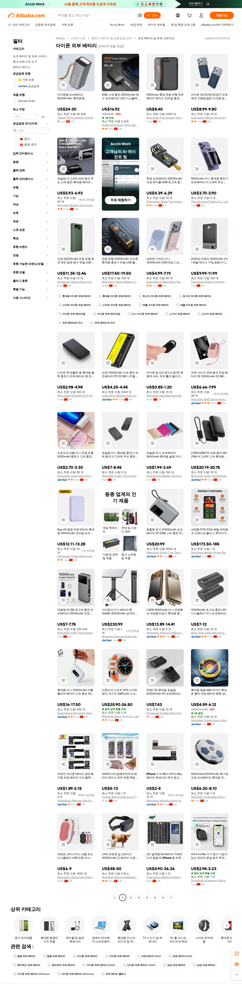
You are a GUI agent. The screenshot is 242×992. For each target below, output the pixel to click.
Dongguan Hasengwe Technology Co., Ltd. (76, 476)
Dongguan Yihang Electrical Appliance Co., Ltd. (76, 556)
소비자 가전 (78, 38)
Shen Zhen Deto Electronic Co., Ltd (209, 632)
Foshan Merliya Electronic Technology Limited (120, 797)
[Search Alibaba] (96, 15)
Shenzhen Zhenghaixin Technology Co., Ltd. (165, 117)
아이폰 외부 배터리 (85, 956)
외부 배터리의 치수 (70, 322)
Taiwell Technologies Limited (75, 117)
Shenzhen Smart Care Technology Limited (165, 552)
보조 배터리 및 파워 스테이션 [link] (156, 38)
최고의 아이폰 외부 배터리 (155, 296)
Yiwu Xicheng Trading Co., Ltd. (209, 201)
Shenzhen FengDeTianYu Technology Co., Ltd (76, 395)
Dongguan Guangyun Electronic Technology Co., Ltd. (209, 880)
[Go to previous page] (114, 897)
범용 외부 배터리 (24, 956)
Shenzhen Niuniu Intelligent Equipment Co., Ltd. (120, 877)
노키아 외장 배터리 (177, 314)
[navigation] (30, 468)
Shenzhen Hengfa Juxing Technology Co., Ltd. (165, 800)
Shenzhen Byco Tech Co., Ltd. (120, 716)
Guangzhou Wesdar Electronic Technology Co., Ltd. (120, 395)
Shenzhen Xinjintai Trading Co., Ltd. (165, 632)
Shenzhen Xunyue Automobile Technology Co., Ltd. (120, 636)
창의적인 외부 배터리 (26, 965)
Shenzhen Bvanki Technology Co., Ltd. (76, 205)
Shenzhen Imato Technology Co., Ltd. (120, 476)
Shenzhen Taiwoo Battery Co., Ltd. (120, 281)
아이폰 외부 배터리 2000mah (31, 974)
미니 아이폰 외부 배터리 (143, 314)
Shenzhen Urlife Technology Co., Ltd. (76, 632)
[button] (139, 15)
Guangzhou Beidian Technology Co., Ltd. (165, 476)
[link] (237, 953)
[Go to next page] (171, 897)
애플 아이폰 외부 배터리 (154, 305)
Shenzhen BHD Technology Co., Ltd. (209, 399)
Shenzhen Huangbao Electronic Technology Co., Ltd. (209, 797)
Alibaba (60, 38)
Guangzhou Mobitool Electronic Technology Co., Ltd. (165, 877)
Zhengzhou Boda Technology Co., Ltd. (165, 201)
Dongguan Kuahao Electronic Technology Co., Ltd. (165, 713)
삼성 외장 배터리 (174, 965)
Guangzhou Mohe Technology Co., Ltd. (209, 117)
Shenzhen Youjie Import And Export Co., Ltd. (209, 720)
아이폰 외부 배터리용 (71, 314)
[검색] (152, 15)
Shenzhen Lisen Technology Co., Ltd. (209, 476)
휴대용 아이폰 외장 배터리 (74, 296)
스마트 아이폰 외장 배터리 (74, 305)
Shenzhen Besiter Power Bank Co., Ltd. (209, 552)
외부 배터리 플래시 (113, 974)
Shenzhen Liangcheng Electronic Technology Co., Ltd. (76, 877)
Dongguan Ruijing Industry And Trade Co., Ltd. (209, 281)
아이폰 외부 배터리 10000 (98, 965)
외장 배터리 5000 (149, 956)
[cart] (190, 16)
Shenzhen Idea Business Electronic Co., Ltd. (165, 395)
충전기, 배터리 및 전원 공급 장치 (112, 38)
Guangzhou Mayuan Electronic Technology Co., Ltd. (76, 800)
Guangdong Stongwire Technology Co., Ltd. (76, 713)
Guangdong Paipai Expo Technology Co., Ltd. (165, 281)
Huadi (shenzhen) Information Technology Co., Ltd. (120, 125)
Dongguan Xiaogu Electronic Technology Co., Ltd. (76, 281)
